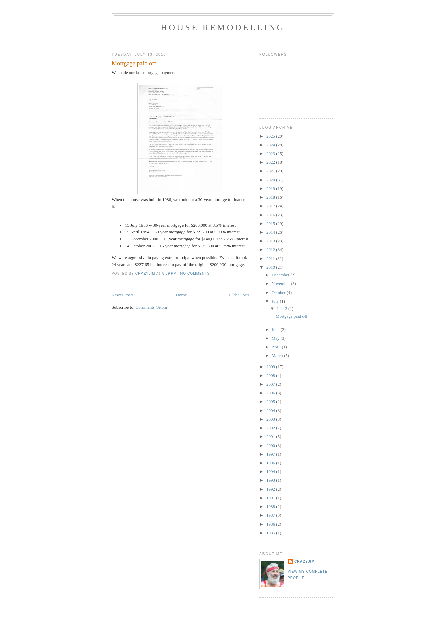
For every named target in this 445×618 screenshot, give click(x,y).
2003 (271, 419)
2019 (271, 188)
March (278, 355)
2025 (271, 136)
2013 (271, 240)
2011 (271, 258)
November (281, 283)
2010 (271, 267)
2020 (271, 179)
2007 (271, 384)
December (281, 274)
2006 (271, 392)
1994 (271, 471)
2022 (271, 162)
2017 (271, 205)
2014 (271, 232)
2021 (271, 170)
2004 (271, 410)
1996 (271, 462)
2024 (271, 144)
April (277, 346)
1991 (271, 497)
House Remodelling (223, 27)
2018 (271, 197)
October (279, 292)
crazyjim (304, 561)
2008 (271, 375)
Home (181, 294)
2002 (271, 427)
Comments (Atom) (152, 307)
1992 (271, 489)
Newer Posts (122, 294)
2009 (271, 366)
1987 (271, 515)
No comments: (196, 273)
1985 (271, 532)
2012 (271, 249)
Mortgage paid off (134, 63)
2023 (271, 153)
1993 (271, 480)
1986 (271, 524)
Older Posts (239, 294)
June (276, 329)
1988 (271, 506)
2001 (271, 436)
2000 (271, 445)
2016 (271, 214)
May (276, 338)
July (276, 301)
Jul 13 (282, 308)
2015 (271, 223)
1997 (271, 454)
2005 (271, 401)
